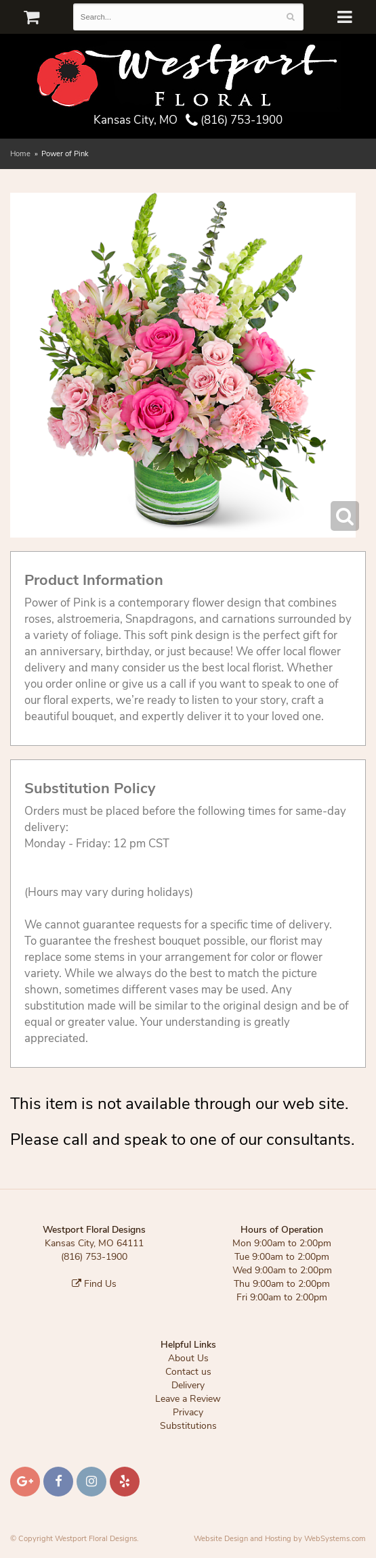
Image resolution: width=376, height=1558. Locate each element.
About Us (188, 1358)
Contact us (188, 1371)
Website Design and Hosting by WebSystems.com (280, 1539)
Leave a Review (188, 1398)
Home (20, 154)
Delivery (188, 1385)
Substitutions (188, 1425)
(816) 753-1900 (234, 120)
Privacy (188, 1412)
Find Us (94, 1283)
